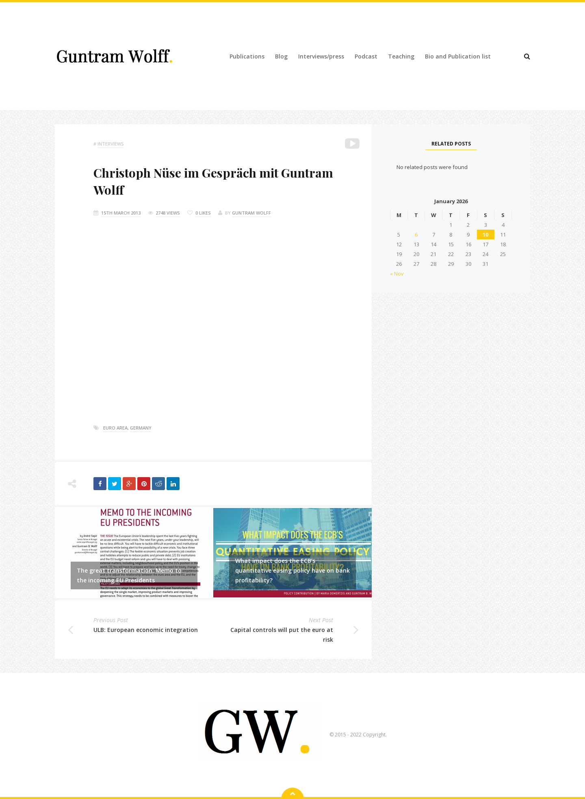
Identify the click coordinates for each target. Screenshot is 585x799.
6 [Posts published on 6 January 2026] (416, 234)
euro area (115, 428)
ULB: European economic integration (145, 630)
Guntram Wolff (251, 213)
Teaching (401, 56)
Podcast (366, 56)
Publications (247, 56)
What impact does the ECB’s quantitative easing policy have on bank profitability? (292, 570)
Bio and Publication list (458, 56)
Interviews (111, 144)
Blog (281, 56)
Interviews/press (321, 56)
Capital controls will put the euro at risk (281, 634)
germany (141, 428)
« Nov (397, 273)
